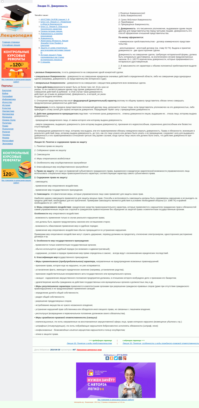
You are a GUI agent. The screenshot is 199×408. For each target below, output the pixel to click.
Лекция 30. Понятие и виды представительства (89, 343)
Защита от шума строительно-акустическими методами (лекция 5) (55, 50)
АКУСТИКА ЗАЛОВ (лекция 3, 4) (55, 19)
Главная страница (11, 42)
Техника (6, 135)
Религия (6, 132)
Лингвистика (8, 111)
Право (5, 126)
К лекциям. (45, 62)
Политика (6, 123)
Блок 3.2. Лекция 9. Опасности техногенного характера (54, 27)
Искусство (7, 102)
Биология (6, 90)
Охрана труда (8, 120)
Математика (8, 114)
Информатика (9, 99)
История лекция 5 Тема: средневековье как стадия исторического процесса (52, 57)
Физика (5, 138)
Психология (7, 129)
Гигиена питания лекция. (52, 31)
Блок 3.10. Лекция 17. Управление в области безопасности (56, 23)
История (6, 105)
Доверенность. (47, 38)
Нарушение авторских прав (89, 350)
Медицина (7, 117)
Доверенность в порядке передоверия (52, 35)
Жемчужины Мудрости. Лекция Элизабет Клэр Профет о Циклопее (54, 43)
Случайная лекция (11, 45)
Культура (6, 108)
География (7, 96)
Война (5, 93)
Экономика (7, 143)
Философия (7, 140)
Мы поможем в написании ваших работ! (16, 80)
